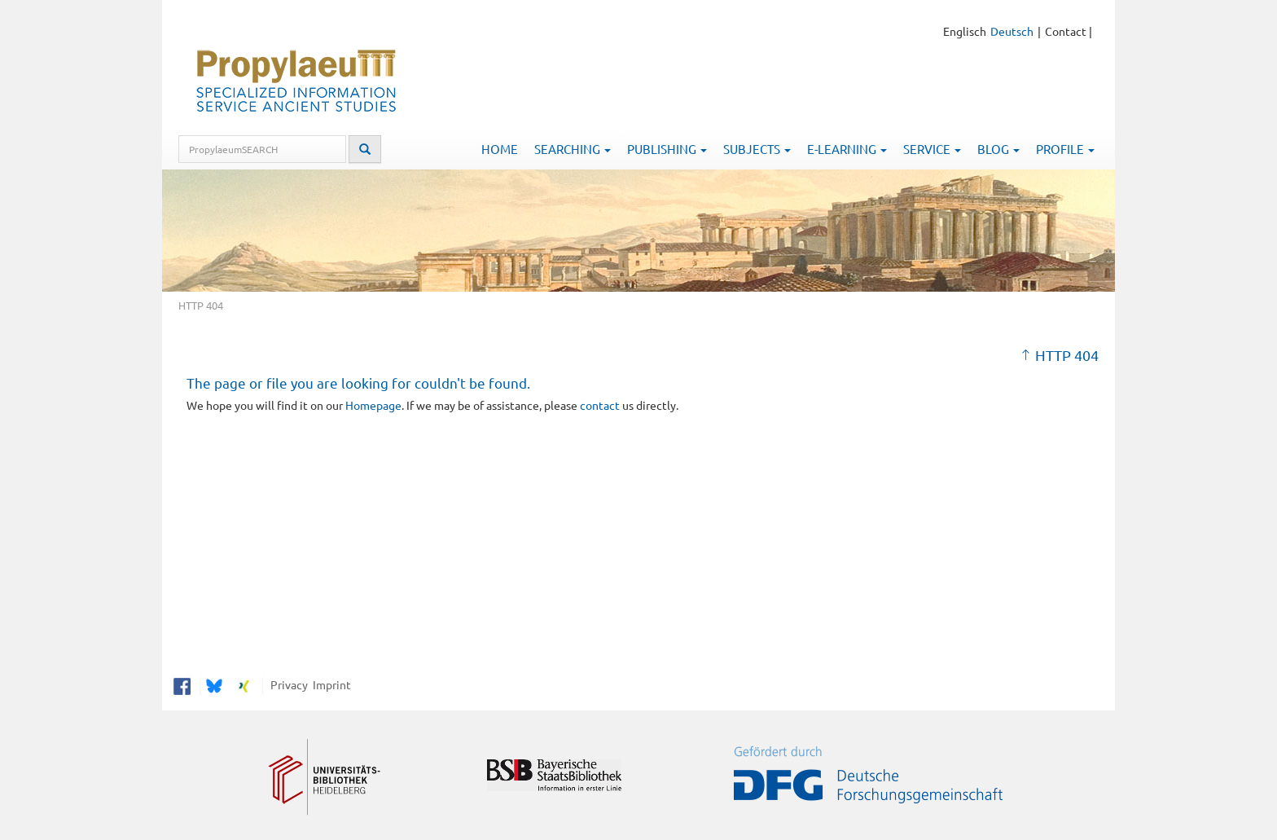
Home (499, 148)
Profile (1065, 148)
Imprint (329, 684)
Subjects (757, 148)
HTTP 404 (1067, 354)
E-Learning (847, 148)
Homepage (373, 405)
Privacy (286, 684)
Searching (572, 148)
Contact (1065, 31)
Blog (998, 148)
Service (932, 148)
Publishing (667, 148)
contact (600, 405)
